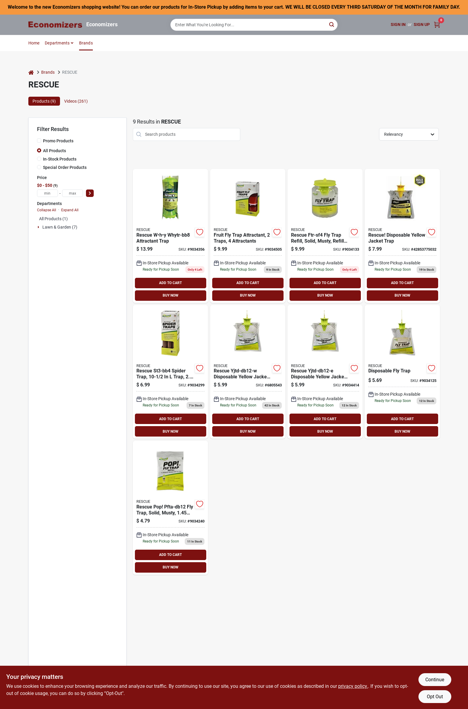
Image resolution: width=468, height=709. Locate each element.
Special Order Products (65, 167)
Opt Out (435, 696)
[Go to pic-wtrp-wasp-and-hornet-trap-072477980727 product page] (247, 372)
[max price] (72, 193)
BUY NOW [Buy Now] (170, 295)
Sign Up (422, 24)
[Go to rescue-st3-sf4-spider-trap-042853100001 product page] (170, 372)
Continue (434, 679)
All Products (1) (53, 218)
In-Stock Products (59, 159)
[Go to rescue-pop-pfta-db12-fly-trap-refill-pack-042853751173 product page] (170, 508)
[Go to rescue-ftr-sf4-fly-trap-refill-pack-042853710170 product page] (325, 236)
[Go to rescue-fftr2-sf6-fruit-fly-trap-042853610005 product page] (247, 236)
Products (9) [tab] (44, 101)
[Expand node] (39, 227)
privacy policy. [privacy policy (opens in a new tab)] (353, 686)
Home (34, 43)
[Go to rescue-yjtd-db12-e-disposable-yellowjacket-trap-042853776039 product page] (325, 372)
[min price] (47, 193)
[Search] (332, 24)
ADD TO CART (170, 283)
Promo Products (58, 140)
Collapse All (46, 210)
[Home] (31, 72)
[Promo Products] (39, 140)
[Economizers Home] (55, 24)
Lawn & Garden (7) (59, 227)
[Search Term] (254, 25)
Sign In (398, 24)
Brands (86, 43)
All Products (54, 150)
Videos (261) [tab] (76, 101)
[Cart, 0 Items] (437, 24)
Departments (57, 43)
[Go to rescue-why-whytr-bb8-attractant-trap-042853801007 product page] (170, 236)
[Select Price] (90, 193)
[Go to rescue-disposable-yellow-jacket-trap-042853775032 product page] (402, 236)
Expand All (69, 210)
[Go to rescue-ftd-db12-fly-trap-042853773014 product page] (402, 372)
